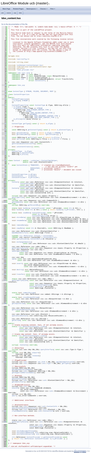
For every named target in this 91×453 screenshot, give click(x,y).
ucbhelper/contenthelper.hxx (29, 65)
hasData (26, 208)
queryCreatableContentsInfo (24, 408)
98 (4, 176)
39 (4, 85)
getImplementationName (21, 369)
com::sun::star (23, 73)
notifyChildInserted (25, 434)
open (14, 259)
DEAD (32, 170)
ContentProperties (22, 94)
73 (4, 137)
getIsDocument (22, 134)
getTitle (31, 137)
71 (4, 134)
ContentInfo (40, 81)
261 (4, 411)
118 (4, 210)
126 (4, 217)
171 (4, 280)
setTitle (20, 139)
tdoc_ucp (21, 85)
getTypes (65, 363)
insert (19, 263)
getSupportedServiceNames (23, 373)
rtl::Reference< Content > (30, 236)
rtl (13, 437)
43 (4, 91)
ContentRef (47, 236)
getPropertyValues (20, 248)
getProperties (18, 197)
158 (4, 263)
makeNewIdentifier (20, 233)
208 (4, 326)
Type (49, 363)
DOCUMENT (44, 91)
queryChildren (22, 239)
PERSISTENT (35, 168)
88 (4, 160)
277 (4, 437)
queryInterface (47, 349)
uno (25, 362)
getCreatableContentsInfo (23, 144)
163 (4, 270)
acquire (35, 353)
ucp (15, 13)
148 (4, 251)
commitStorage (29, 293)
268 (4, 422)
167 (4, 274)
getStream (16, 320)
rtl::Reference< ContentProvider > (35, 439)
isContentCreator (23, 147)
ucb (2, 13)
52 (4, 105)
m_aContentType (20, 108)
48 (4, 99)
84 (4, 154)
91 (4, 165)
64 (4, 124)
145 (4, 248)
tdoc (20, 13)
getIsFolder (21, 133)
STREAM (28, 91)
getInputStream (18, 303)
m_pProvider (34, 177)
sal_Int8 (41, 362)
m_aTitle (17, 119)
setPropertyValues (20, 251)
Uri (70, 208)
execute (15, 388)
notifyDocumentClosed (25, 431)
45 (4, 94)
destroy (19, 270)
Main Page (6, 9)
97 (4, 174)
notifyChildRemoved (24, 432)
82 (4, 151)
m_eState (32, 176)
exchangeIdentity (23, 242)
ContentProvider (19, 177)
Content (17, 160)
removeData (21, 225)
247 (4, 388)
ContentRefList (49, 237)
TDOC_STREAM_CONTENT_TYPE (38, 110)
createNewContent (19, 411)
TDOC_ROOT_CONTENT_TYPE (44, 117)
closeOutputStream (31, 297)
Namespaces (31, 9)
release (35, 356)
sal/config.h (23, 59)
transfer (20, 274)
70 (4, 133)
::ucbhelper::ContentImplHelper (43, 160)
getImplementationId (65, 362)
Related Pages (18, 9)
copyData (20, 228)
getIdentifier (18, 382)
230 (4, 362)
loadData (26, 213)
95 (4, 171)
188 (4, 303)
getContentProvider (51, 437)
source (9, 13)
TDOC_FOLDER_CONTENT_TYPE (41, 113)
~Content (23, 345)
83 (4, 153)
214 (4, 336)
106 (4, 188)
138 (4, 237)
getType (26, 124)
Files (52, 9)
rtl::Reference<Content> (29, 326)
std (23, 119)
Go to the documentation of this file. (14, 24)
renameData (21, 220)
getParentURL (33, 205)
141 (4, 242)
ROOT (51, 91)
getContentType (34, 130)
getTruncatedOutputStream (23, 310)
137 (4, 236)
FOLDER (36, 91)
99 (4, 177)
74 (4, 139)
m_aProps (32, 174)
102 (4, 182)
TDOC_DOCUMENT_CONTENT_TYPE (46, 116)
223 (4, 349)
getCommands (17, 202)
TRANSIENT (34, 165)
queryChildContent (20, 316)
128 (4, 220)
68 (4, 130)
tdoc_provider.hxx (25, 70)
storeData (20, 217)
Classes (43, 9)
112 (4, 197)
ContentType (18, 91)
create (43, 326)
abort (14, 396)
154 (4, 259)
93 (4, 168)
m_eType (17, 101)
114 (4, 202)
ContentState (22, 165)
